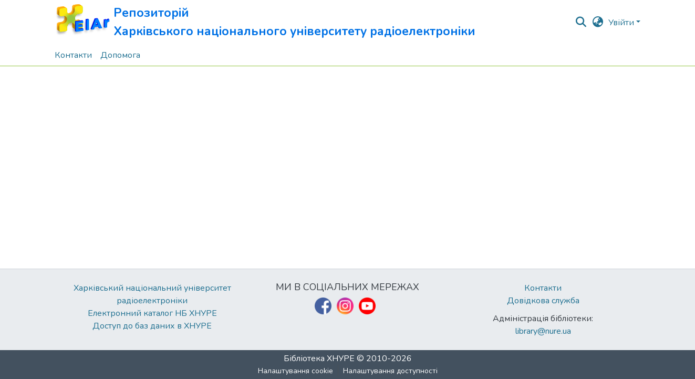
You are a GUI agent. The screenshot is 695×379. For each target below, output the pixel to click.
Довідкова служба (543, 300)
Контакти (543, 288)
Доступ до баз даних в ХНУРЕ (152, 326)
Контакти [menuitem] (73, 55)
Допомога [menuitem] (120, 55)
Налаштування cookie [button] (295, 371)
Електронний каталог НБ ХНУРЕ (152, 313)
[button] (265, 22)
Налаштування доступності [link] (390, 371)
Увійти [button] (622, 22)
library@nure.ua (543, 331)
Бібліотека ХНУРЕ (319, 358)
